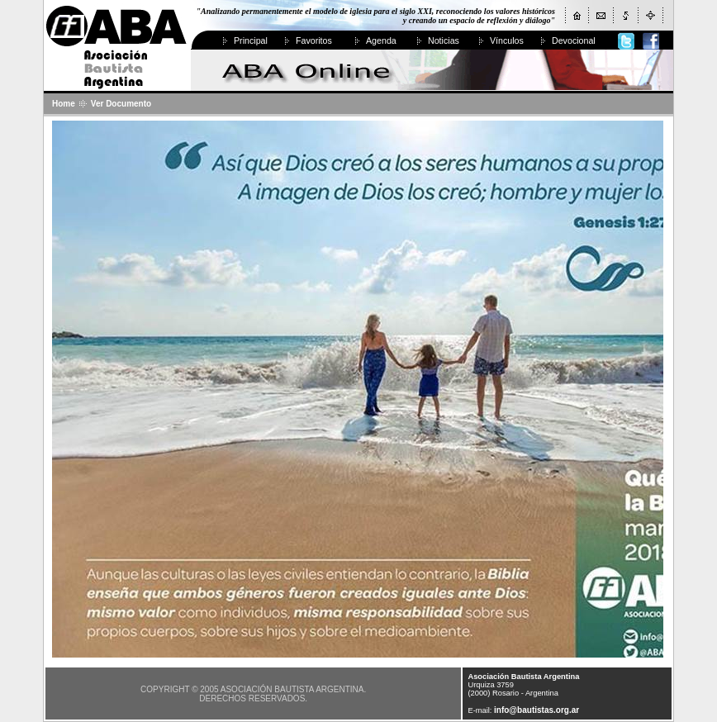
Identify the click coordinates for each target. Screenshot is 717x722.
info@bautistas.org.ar (536, 710)
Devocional (574, 40)
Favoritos (314, 40)
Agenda (381, 40)
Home (63, 103)
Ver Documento (121, 103)
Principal (251, 40)
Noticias (443, 40)
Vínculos (507, 40)
